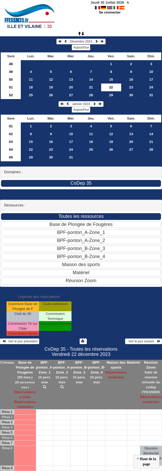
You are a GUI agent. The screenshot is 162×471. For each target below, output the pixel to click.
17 (151, 79)
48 (11, 64)
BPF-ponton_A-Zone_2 (62, 367)
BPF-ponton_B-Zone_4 (96, 367)
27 (71, 95)
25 (31, 95)
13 (71, 79)
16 (131, 79)
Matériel (133, 362)
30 (131, 95)
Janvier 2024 (81, 104)
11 (31, 79)
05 (11, 157)
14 (91, 79)
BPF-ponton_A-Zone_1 (44, 367)
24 (151, 87)
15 (111, 79)
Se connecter (110, 12)
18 (31, 87)
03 (11, 142)
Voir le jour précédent (20, 341)
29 (111, 95)
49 (11, 72)
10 (151, 72)
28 (91, 95)
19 (51, 87)
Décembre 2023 (81, 41)
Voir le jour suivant (143, 341)
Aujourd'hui (81, 47)
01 (11, 126)
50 (11, 79)
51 (11, 87)
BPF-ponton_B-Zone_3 (79, 367)
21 (91, 87)
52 (11, 95)
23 (131, 87)
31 (151, 95)
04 (11, 149)
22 (31, 149)
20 (71, 87)
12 (51, 79)
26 (51, 95)
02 (11, 134)
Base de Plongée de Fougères (25, 367)
